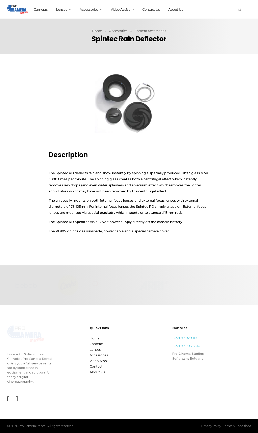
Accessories (118, 31)
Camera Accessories (150, 31)
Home (97, 31)
